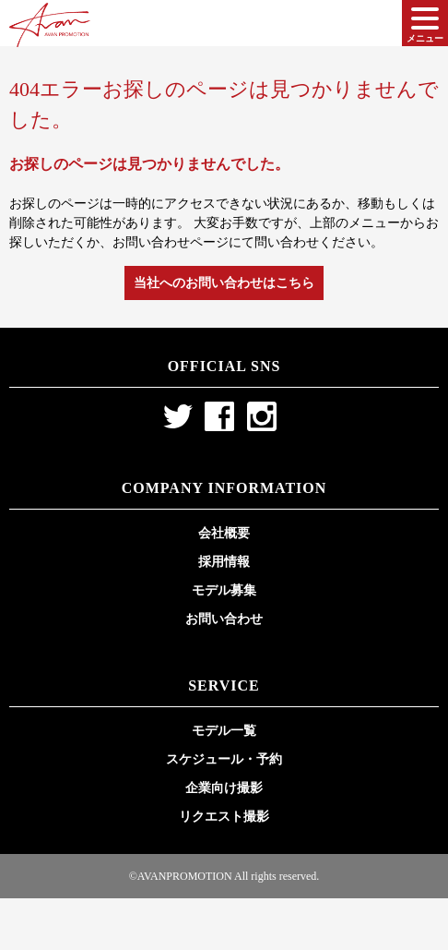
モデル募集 (224, 590)
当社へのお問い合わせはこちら (224, 283)
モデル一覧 (224, 731)
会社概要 (224, 533)
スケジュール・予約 (224, 759)
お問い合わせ (224, 619)
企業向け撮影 (224, 788)
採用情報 (224, 562)
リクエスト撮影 (224, 817)
